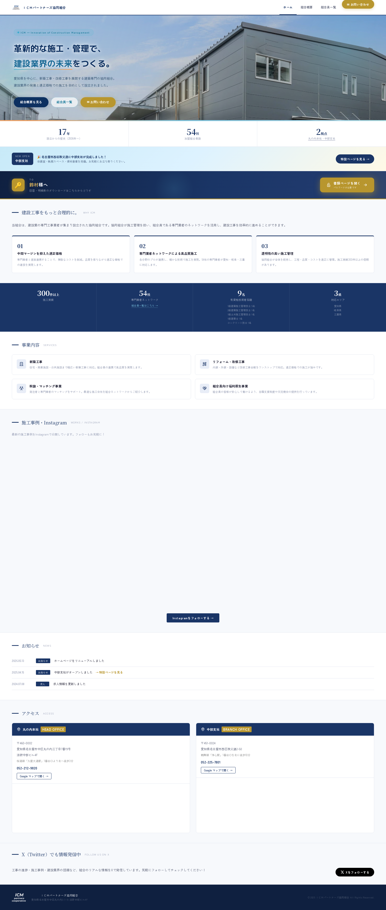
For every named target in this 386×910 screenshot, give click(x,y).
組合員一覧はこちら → (144, 305)
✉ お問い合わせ (98, 102)
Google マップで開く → (34, 780)
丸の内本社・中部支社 (321, 138)
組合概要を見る (31, 102)
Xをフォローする (354, 872)
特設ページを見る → (355, 159)
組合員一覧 (64, 102)
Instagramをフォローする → (193, 618)
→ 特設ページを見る (109, 676)
